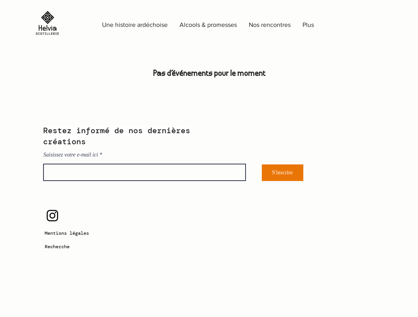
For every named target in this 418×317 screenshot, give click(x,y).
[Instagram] (52, 215)
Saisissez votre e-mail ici (71, 155)
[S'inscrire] (282, 172)
